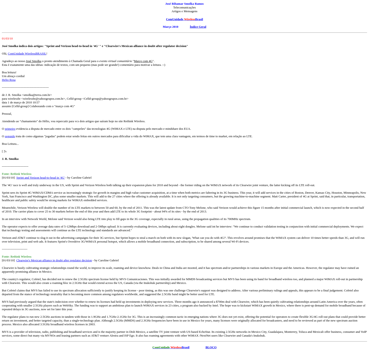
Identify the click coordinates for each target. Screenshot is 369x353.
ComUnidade (174, 19)
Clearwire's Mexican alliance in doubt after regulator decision (54, 260)
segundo (10, 136)
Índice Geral (198, 26)
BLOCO (211, 347)
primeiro (10, 128)
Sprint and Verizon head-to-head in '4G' (40, 177)
